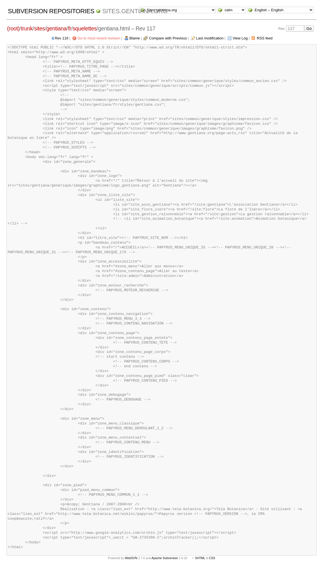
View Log (240, 38)
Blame (135, 38)
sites (39, 28)
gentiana (56, 28)
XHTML (200, 558)
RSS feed (265, 38)
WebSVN (131, 558)
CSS (212, 558)
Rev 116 (61, 38)
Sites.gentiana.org (135, 11)
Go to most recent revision (98, 38)
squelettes (85, 28)
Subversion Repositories (51, 11)
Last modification (210, 38)
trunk (27, 28)
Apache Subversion (165, 558)
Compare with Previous (168, 38)
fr (69, 28)
